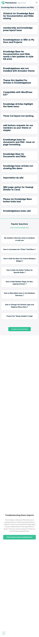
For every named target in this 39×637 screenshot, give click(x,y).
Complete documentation (19, 329)
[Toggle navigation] (37, 3)
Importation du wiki (13, 177)
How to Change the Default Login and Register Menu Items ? (19, 306)
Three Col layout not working (18, 116)
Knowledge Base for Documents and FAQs (14, 155)
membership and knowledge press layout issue (18, 29)
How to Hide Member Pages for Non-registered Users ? (19, 283)
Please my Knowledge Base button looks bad (17, 200)
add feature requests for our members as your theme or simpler (18, 128)
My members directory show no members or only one (19, 239)
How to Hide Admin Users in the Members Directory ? (19, 294)
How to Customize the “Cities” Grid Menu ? (19, 249)
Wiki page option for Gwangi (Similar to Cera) (18, 188)
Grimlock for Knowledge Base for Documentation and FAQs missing (18, 16)
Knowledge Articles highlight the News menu (18, 105)
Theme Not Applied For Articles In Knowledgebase (17, 81)
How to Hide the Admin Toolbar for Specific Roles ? (20, 271)
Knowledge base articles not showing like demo (18, 167)
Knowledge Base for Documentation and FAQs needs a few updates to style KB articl (18, 55)
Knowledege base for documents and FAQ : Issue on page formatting (19, 142)
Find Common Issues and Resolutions (19, 539)
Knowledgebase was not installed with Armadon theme (19, 69)
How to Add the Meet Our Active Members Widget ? (19, 260)
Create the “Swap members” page (19, 316)
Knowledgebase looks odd (17, 210)
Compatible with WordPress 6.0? (17, 93)
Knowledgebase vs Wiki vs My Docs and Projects (18, 41)
